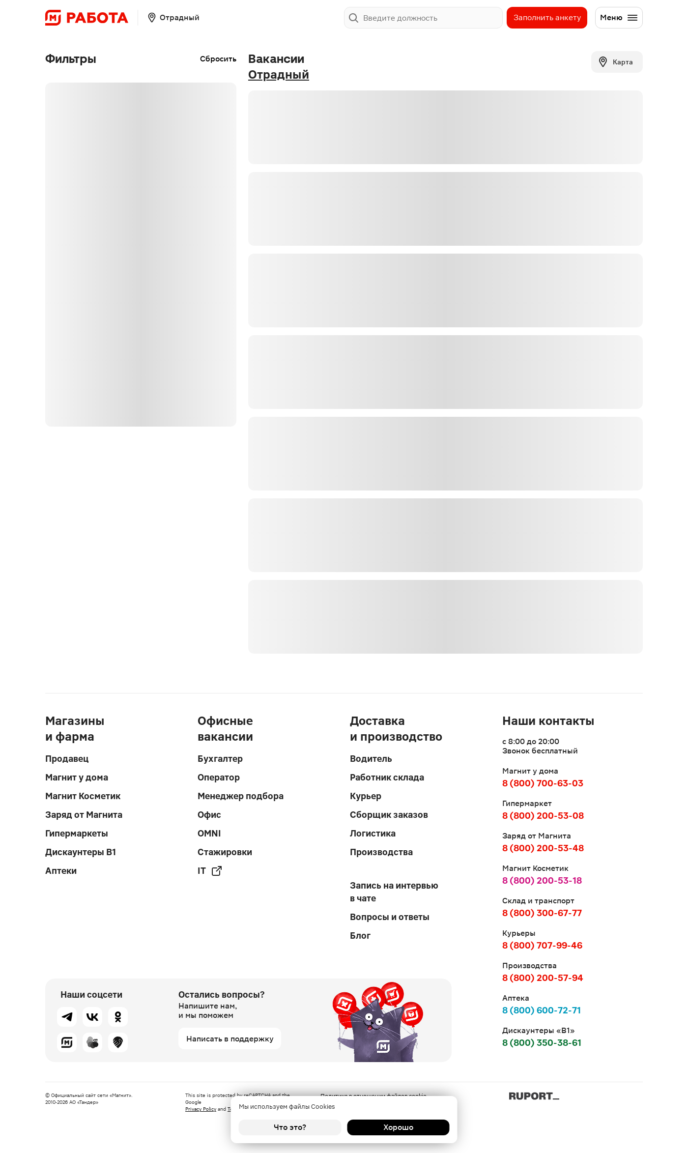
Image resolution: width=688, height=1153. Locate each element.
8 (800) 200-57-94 (542, 978)
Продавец (66, 758)
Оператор (219, 777)
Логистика (373, 833)
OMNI (209, 833)
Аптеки (61, 870)
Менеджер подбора (241, 796)
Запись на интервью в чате (394, 891)
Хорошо (398, 1127)
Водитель (371, 758)
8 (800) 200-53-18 (542, 880)
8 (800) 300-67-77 (542, 913)
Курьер (365, 796)
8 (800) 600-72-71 (541, 1010)
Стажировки (225, 852)
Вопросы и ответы (390, 917)
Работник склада (387, 777)
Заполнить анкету (547, 17)
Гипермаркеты (76, 833)
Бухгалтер (220, 758)
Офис (209, 814)
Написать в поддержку (230, 1038)
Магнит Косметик (82, 796)
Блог (360, 935)
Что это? (290, 1127)
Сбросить (218, 58)
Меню (619, 18)
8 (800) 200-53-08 (543, 815)
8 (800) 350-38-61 (541, 1043)
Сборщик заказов (389, 814)
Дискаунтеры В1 (80, 852)
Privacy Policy (200, 1109)
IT (210, 871)
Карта (615, 62)
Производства (381, 852)
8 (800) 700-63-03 (542, 783)
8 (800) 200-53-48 (543, 848)
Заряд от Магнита (83, 814)
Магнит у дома (76, 777)
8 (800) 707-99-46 (542, 945)
